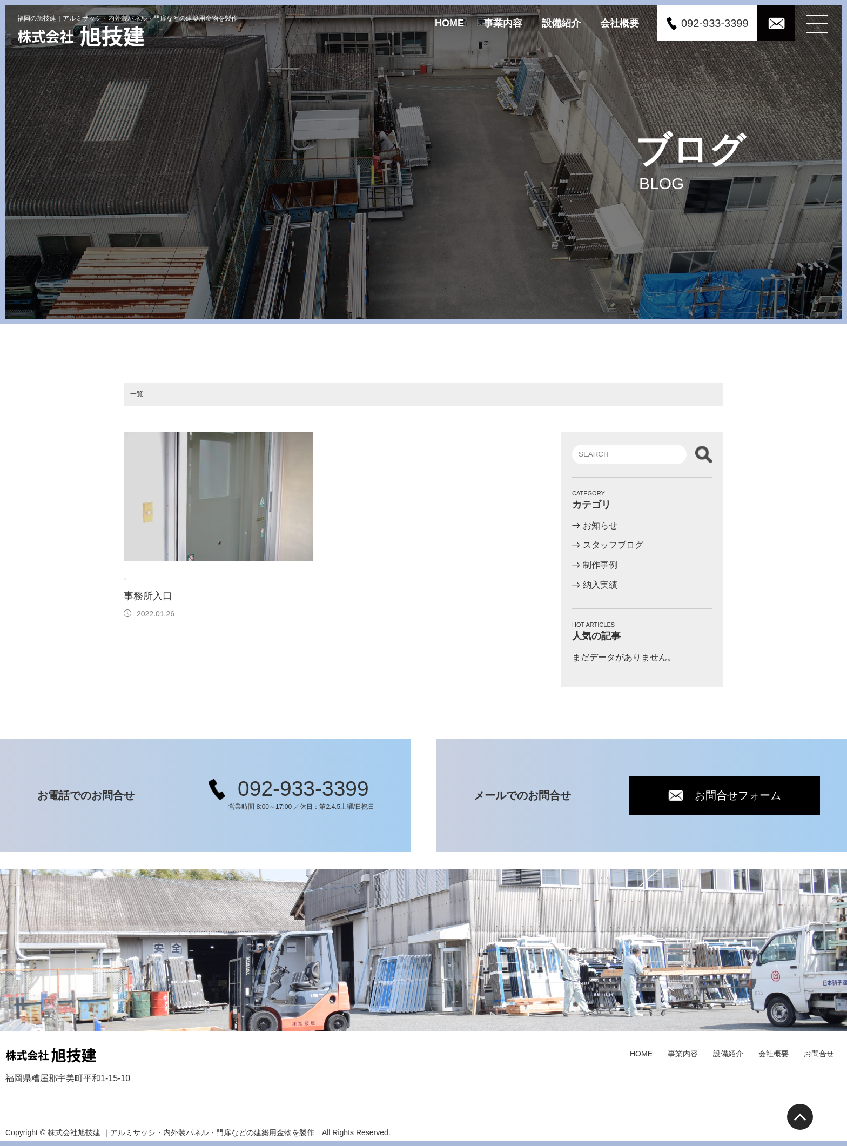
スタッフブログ (613, 544)
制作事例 (600, 564)
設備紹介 (561, 22)
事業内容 (502, 22)
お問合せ (819, 1053)
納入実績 (600, 584)
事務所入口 (153, 596)
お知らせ (600, 525)
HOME (449, 22)
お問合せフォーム (738, 795)
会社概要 (619, 22)
